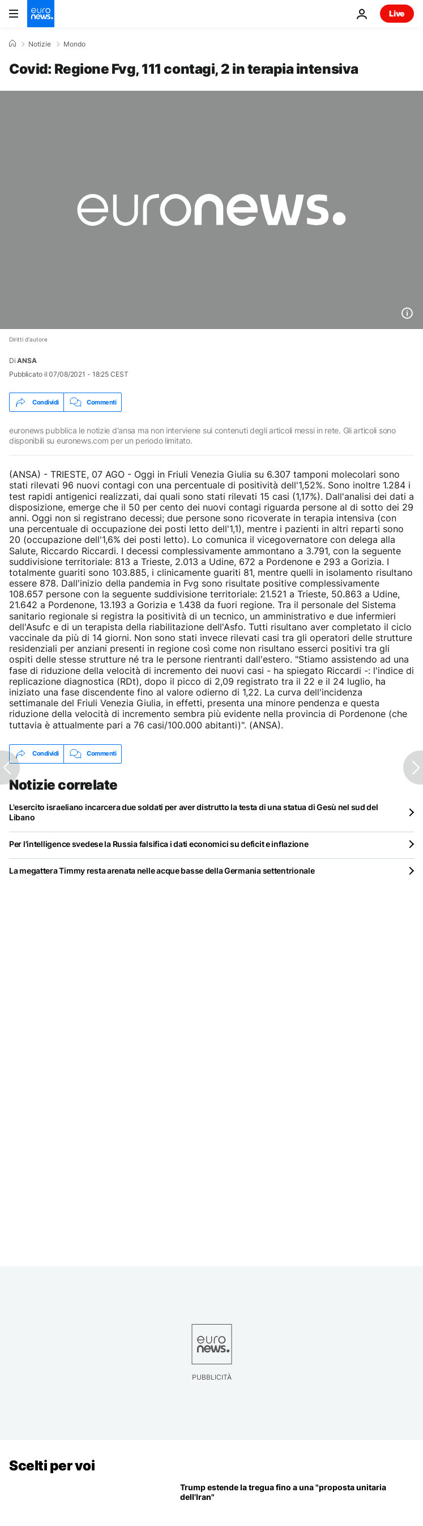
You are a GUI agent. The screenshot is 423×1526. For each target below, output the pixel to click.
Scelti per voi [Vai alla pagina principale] (52, 1465)
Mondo (74, 44)
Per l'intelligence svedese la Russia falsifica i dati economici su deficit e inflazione (159, 844)
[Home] (12, 44)
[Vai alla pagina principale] (40, 13)
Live (397, 13)
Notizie (39, 44)
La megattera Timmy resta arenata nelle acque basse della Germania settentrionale (162, 870)
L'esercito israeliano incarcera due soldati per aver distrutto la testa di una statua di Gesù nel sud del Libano (193, 812)
